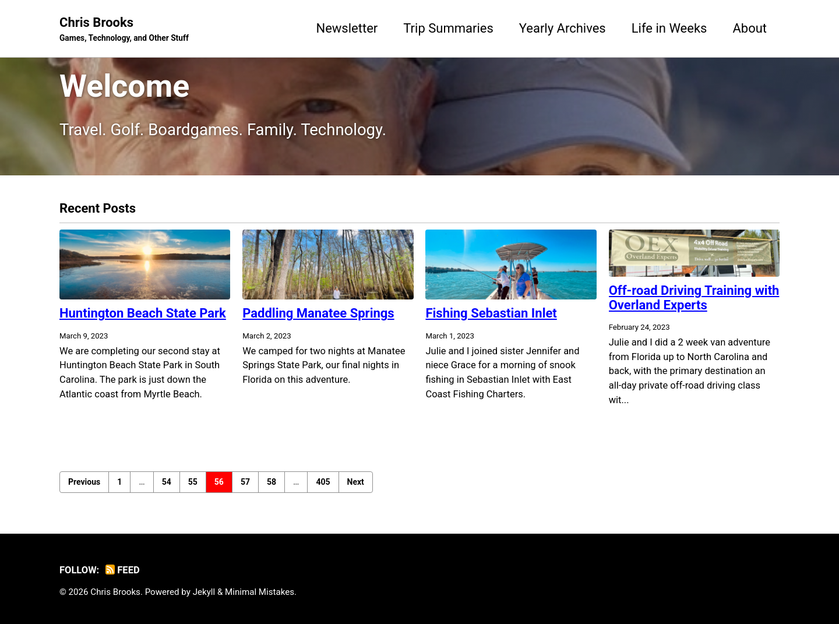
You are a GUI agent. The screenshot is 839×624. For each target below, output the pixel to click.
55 (193, 481)
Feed (122, 570)
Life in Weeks (669, 28)
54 (166, 481)
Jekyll (204, 592)
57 (245, 481)
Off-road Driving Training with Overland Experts (694, 297)
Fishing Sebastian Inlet (490, 313)
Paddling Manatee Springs (318, 313)
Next (355, 481)
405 (323, 481)
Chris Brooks (124, 29)
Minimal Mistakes (259, 592)
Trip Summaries (448, 28)
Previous (84, 481)
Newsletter (347, 28)
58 (271, 481)
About (749, 28)
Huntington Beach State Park (142, 313)
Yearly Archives (562, 28)
